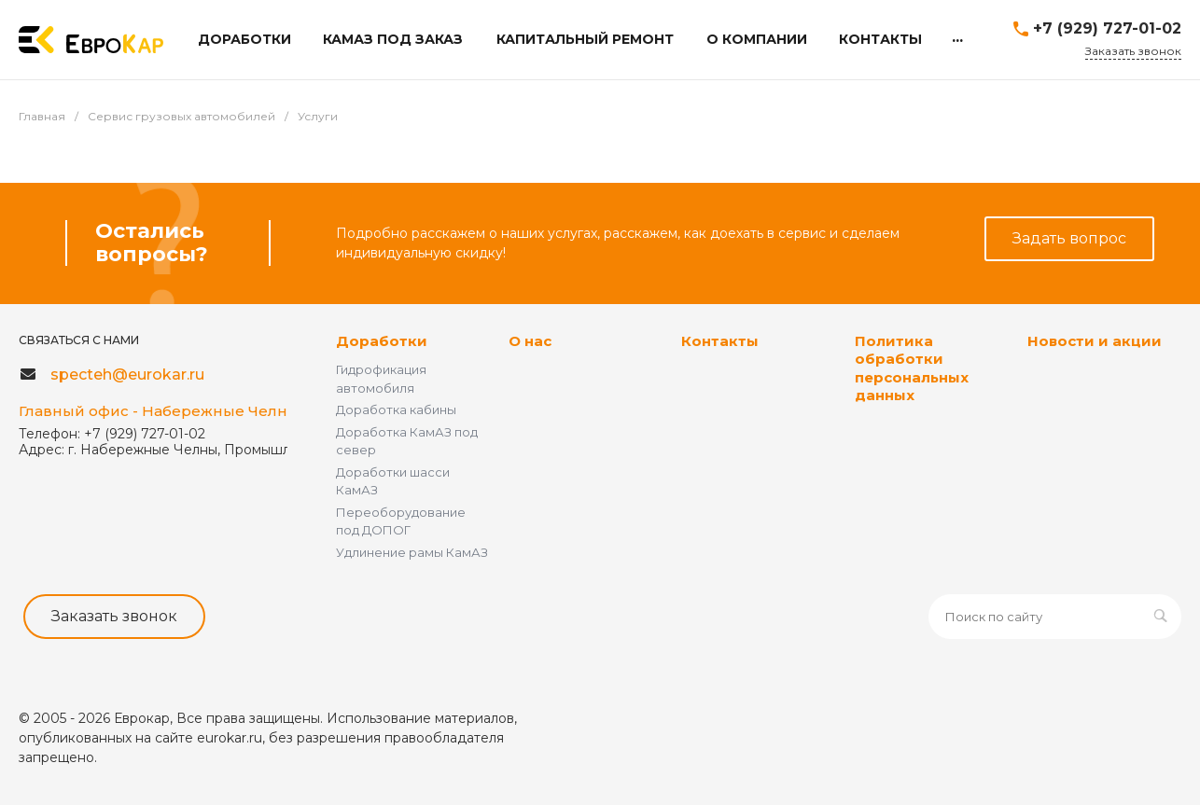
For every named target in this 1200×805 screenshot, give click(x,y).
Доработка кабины (396, 409)
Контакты (720, 341)
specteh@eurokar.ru (127, 374)
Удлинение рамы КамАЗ (412, 552)
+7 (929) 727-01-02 (1107, 28)
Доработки (381, 341)
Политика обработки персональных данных (912, 368)
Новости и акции (1094, 341)
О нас (530, 341)
